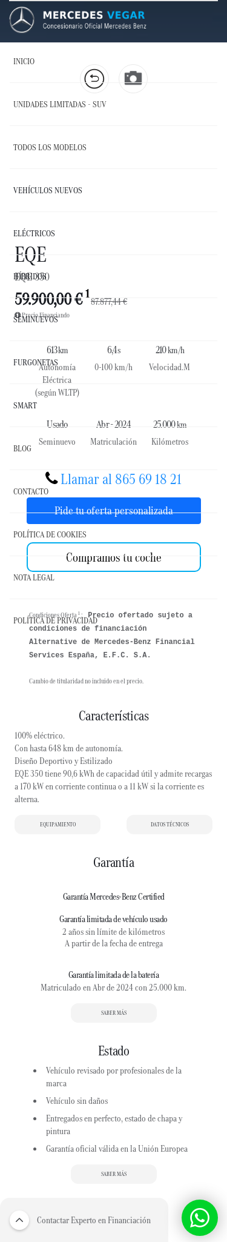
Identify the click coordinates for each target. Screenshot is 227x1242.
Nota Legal (33, 577)
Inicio (24, 61)
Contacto (30, 491)
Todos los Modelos (50, 147)
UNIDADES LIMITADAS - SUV (60, 104)
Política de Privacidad (55, 620)
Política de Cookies (50, 534)
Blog (22, 448)
